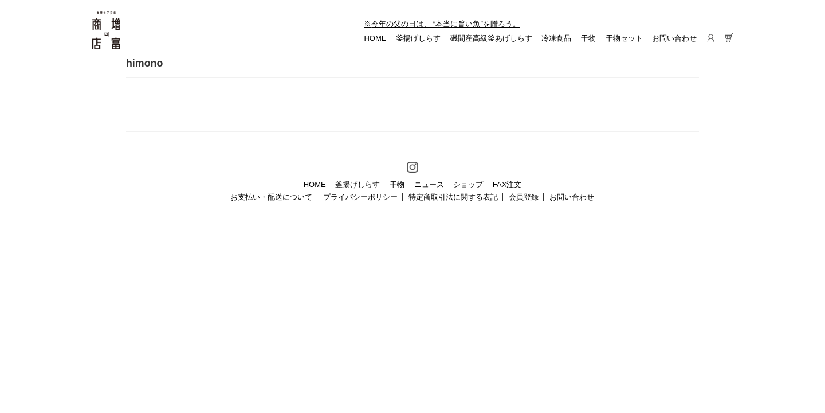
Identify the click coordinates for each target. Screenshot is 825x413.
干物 (588, 38)
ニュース (429, 184)
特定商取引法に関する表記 (453, 197)
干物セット (624, 38)
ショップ (468, 184)
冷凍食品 (556, 38)
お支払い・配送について (271, 197)
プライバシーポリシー (360, 197)
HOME (375, 38)
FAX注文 (507, 184)
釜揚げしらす (418, 38)
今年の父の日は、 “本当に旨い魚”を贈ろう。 (445, 24)
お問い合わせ (674, 38)
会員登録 (524, 197)
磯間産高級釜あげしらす (491, 38)
